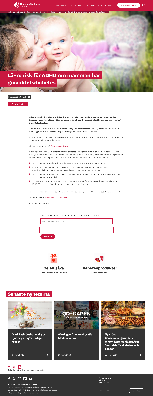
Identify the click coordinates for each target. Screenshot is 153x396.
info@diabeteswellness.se (46, 390)
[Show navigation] (9, 5)
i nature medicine (56, 197)
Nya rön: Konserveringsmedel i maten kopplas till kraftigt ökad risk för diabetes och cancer (122, 342)
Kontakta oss (34, 393)
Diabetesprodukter (128, 5)
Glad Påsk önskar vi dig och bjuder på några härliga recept (29, 338)
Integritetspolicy (14, 393)
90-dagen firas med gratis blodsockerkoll (75, 336)
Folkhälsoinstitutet (59, 146)
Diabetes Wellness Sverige (19, 12)
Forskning (90, 5)
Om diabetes (61, 5)
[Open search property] (143, 5)
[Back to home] (27, 5)
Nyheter (52, 12)
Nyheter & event (106, 5)
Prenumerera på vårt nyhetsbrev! (104, 381)
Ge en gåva (76, 5)
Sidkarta (25, 393)
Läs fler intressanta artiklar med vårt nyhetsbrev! (69, 215)
